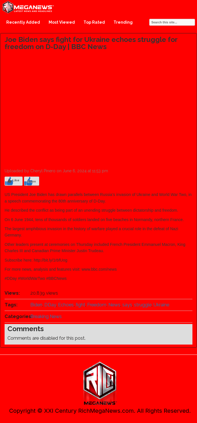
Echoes (66, 304)
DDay (50, 304)
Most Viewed (62, 22)
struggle (143, 304)
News (114, 304)
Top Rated (94, 22)
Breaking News (46, 316)
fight (80, 304)
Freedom (96, 304)
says (127, 304)
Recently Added (23, 22)
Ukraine (161, 304)
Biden (36, 304)
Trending (123, 22)
